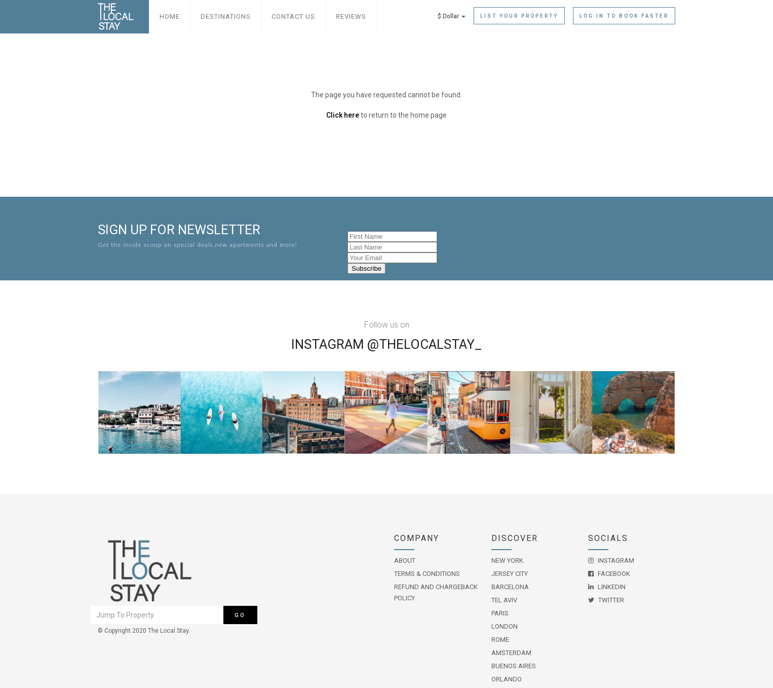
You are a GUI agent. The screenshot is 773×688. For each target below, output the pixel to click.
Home (170, 16)
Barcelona (510, 587)
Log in (624, 16)
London (504, 626)
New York (507, 560)
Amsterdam (511, 653)
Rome (500, 639)
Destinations (226, 16)
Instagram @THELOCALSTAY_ (386, 344)
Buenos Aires (513, 666)
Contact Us (293, 16)
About (404, 560)
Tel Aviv (504, 600)
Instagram (611, 560)
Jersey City (509, 573)
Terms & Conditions (427, 573)
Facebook (609, 573)
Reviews (351, 16)
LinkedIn (607, 587)
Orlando (506, 679)
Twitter (606, 600)
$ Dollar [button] (452, 16)
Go (240, 615)
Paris (500, 613)
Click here (342, 115)
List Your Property (519, 16)
